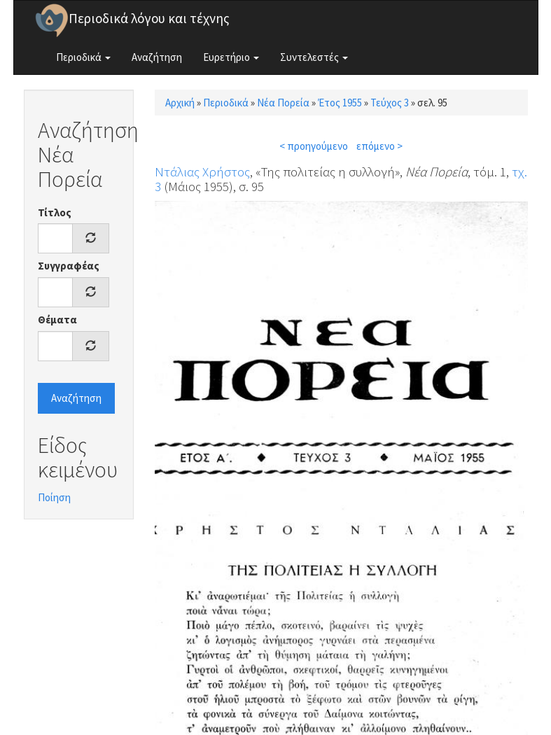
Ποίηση (54, 497)
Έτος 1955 (340, 102)
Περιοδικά (83, 57)
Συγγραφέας (68, 265)
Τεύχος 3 (389, 102)
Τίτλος (54, 212)
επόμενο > (379, 146)
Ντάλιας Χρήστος (202, 171)
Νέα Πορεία (283, 102)
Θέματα (57, 319)
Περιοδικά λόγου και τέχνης (149, 18)
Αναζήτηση (157, 57)
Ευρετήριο (231, 57)
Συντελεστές (314, 57)
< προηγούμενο (313, 146)
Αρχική (180, 102)
